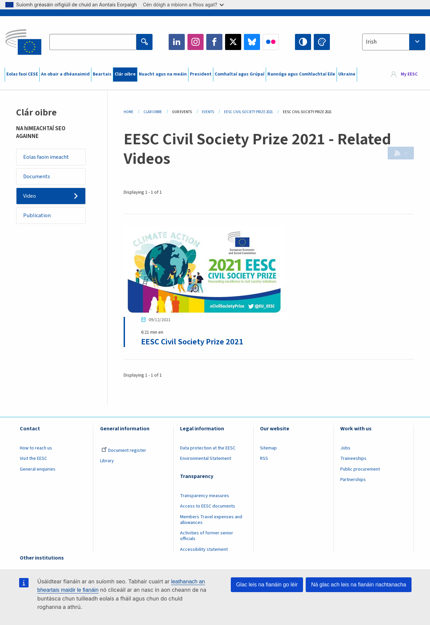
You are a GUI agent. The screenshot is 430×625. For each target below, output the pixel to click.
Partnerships (353, 481)
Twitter (233, 42)
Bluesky (252, 42)
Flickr (271, 42)
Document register (123, 452)
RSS (400, 154)
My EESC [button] (409, 74)
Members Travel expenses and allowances (211, 521)
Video (32, 200)
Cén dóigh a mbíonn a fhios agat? (183, 4)
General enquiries (37, 471)
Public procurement (360, 471)
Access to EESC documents (207, 507)
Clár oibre (125, 74)
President (201, 74)
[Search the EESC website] (92, 42)
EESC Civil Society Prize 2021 (248, 111)
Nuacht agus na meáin (163, 74)
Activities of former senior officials (206, 537)
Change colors (322, 42)
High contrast (303, 42)
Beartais (102, 74)
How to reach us (36, 449)
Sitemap (268, 449)
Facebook (214, 42)
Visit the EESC (33, 460)
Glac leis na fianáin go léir (267, 584)
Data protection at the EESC (207, 449)
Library (107, 462)
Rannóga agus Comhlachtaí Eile (301, 74)
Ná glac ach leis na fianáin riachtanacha (358, 584)
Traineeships (353, 460)
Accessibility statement (204, 550)
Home (128, 111)
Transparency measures (204, 497)
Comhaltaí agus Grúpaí (239, 74)
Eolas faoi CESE (22, 74)
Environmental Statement (205, 460)
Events (208, 111)
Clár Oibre (152, 111)
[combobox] (393, 42)
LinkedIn (177, 42)
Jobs (345, 449)
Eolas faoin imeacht (48, 158)
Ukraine (346, 74)
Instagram (195, 42)
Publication (39, 221)
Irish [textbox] (371, 42)
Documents (39, 179)
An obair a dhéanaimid (65, 74)
